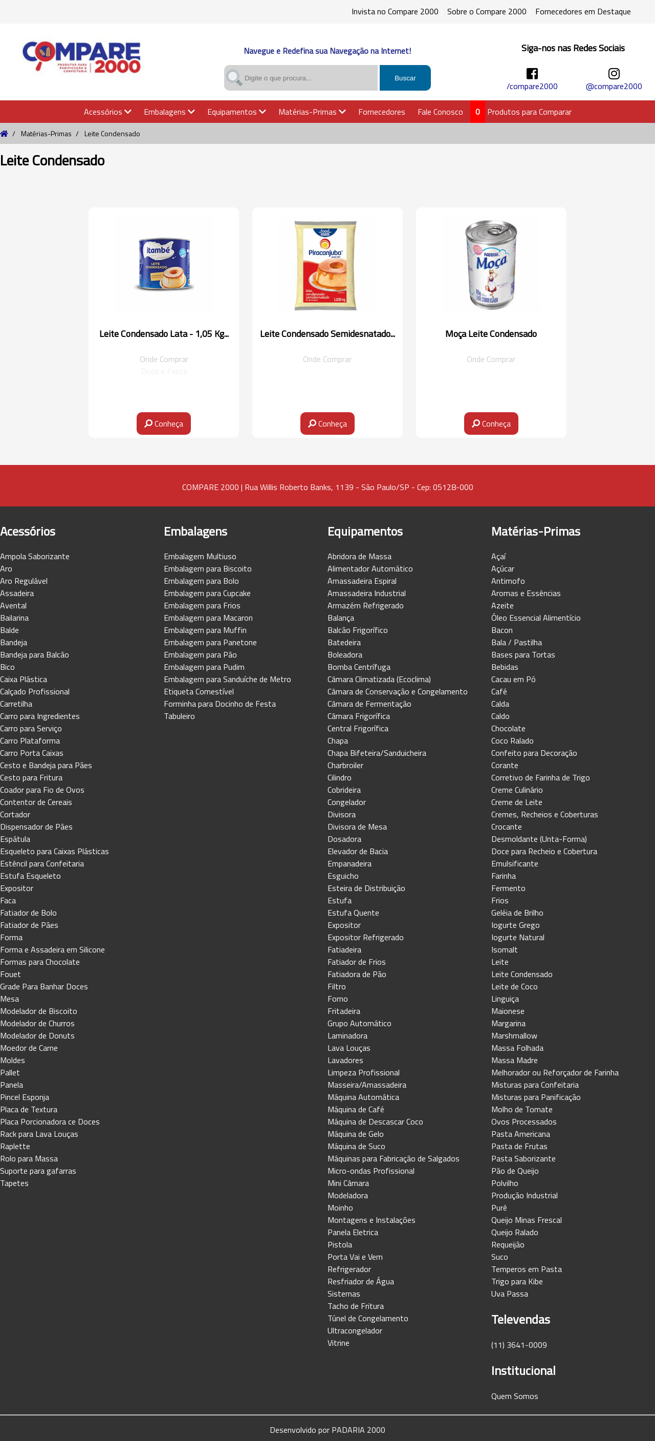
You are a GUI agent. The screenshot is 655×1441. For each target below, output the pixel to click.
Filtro (337, 986)
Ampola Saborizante (35, 556)
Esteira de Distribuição (366, 888)
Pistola (340, 1244)
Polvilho (504, 1183)
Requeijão (508, 1244)
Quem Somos (514, 1396)
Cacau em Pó (513, 679)
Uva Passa (509, 1293)
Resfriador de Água (361, 1281)
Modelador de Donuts (37, 1035)
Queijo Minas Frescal (526, 1220)
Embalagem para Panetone (210, 642)
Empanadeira (350, 863)
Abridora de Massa (359, 556)
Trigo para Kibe (517, 1281)
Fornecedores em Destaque (583, 11)
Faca (8, 900)
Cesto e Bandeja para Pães (46, 765)
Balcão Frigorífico (358, 630)
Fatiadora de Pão (357, 974)
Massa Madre (514, 1060)
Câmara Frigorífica (359, 716)
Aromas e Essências (526, 593)
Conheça (163, 423)
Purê (499, 1207)
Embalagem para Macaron (208, 617)
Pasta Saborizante (523, 1158)
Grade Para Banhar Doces (44, 986)
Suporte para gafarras (38, 1170)
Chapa (338, 740)
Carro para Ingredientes (40, 716)
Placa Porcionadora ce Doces (50, 1121)
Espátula (15, 839)
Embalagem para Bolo (201, 581)
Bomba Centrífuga (359, 667)
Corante (504, 765)
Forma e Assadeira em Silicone (52, 949)
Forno (338, 998)
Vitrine (339, 1343)
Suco (499, 1257)
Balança (341, 617)
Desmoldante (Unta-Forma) (539, 839)
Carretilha (16, 703)
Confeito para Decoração (534, 753)
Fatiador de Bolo (28, 912)
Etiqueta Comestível (199, 691)
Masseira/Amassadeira (367, 1084)
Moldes (12, 1060)
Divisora (342, 814)
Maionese (508, 1011)
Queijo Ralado (514, 1232)
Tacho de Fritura (356, 1306)
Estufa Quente (353, 912)
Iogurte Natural (517, 937)
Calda (500, 703)
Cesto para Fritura (31, 777)
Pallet (10, 1072)
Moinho (340, 1207)
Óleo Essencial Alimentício (536, 617)
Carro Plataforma (30, 740)
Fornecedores (381, 111)
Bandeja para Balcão (34, 654)
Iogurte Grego (515, 925)
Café (499, 691)
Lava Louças (349, 1048)
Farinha (503, 876)
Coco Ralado (512, 740)
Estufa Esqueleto (30, 876)
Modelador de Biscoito (38, 1011)
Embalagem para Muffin (205, 630)
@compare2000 (614, 86)
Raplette (15, 1146)
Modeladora (348, 1195)
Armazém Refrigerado (366, 605)
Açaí (498, 556)
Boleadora (345, 654)
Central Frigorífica (358, 728)
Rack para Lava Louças (39, 1134)
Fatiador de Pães (29, 925)
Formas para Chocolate (40, 962)
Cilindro (340, 777)
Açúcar (502, 568)
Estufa (340, 900)
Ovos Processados (524, 1121)
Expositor (16, 888)
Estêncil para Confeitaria (42, 863)
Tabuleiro (179, 716)
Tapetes (14, 1183)
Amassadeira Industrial (367, 593)
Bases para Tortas (523, 654)
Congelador (347, 802)
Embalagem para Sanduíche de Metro (227, 679)
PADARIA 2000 (358, 1430)
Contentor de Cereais (36, 802)
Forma (11, 937)
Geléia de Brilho (517, 912)
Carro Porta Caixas (31, 753)
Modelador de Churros (37, 1023)
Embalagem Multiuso (200, 556)
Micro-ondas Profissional (371, 1170)
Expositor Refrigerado (366, 937)
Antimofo (508, 581)
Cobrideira (344, 789)
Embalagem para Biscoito (208, 568)
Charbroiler (345, 765)
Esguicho (343, 876)
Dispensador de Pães (36, 826)
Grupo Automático (359, 1023)
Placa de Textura (28, 1109)
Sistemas (344, 1293)
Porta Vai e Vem (355, 1257)
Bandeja (13, 642)
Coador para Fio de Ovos (42, 789)
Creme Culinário (517, 789)
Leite (500, 962)
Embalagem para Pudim (204, 667)
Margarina (508, 1023)
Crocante (506, 826)
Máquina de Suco (356, 1146)
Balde (9, 630)
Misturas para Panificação (536, 1097)
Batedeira (344, 642)
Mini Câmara (348, 1183)
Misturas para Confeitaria (535, 1084)
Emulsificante (514, 863)
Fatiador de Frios (357, 962)
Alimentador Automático (370, 568)
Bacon (502, 630)
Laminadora (347, 1035)
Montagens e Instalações (372, 1220)
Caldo (500, 716)
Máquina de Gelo (356, 1134)
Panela (11, 1084)
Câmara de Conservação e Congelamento (398, 691)
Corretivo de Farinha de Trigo (540, 777)
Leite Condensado (522, 974)
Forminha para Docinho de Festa (220, 703)
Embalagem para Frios (202, 605)
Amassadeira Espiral (362, 581)
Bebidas (504, 667)
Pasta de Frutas (519, 1146)
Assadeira (17, 593)
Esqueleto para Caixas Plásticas (54, 851)
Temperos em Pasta (526, 1269)
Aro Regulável (24, 581)
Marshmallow (514, 1035)
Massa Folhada (517, 1048)
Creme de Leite (516, 802)
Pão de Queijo (515, 1170)
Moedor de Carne (29, 1048)
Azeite (502, 605)
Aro (6, 568)
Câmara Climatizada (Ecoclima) (379, 679)
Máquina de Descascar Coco (375, 1121)
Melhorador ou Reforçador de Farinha (555, 1072)
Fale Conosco (440, 111)
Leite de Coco (514, 986)
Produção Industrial (524, 1195)
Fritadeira (344, 1011)
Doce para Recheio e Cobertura (544, 851)
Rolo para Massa (29, 1158)
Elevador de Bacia (358, 851)
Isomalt (504, 949)
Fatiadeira (344, 949)
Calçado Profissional (35, 691)
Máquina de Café (356, 1109)
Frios (500, 900)
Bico (7, 667)
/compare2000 (532, 86)
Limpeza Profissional (364, 1072)
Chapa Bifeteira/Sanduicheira (377, 753)
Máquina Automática (363, 1097)
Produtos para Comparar (529, 111)
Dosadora (344, 839)
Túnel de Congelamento (368, 1318)
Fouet (10, 974)
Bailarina (14, 617)
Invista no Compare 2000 (395, 11)
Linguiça (505, 998)
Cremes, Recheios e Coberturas (544, 814)
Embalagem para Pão (200, 654)
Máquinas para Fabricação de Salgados (394, 1158)
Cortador (15, 814)
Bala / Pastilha (516, 642)
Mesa (9, 998)
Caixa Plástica (23, 679)
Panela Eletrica (353, 1232)
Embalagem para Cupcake (207, 593)
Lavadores (345, 1060)
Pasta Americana (520, 1134)
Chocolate (508, 728)
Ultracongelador (355, 1330)
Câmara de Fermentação (369, 703)
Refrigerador (349, 1269)
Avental (13, 605)
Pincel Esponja (24, 1097)
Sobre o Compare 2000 (487, 11)
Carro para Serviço (31, 728)
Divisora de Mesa (357, 826)
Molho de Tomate (522, 1109)
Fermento (508, 888)
